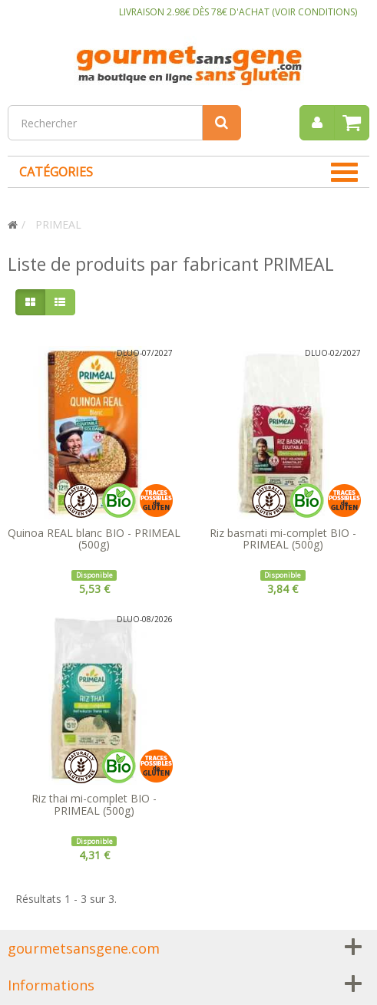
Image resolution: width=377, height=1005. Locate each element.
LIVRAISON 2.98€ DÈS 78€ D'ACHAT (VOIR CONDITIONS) (238, 11)
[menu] (317, 122)
